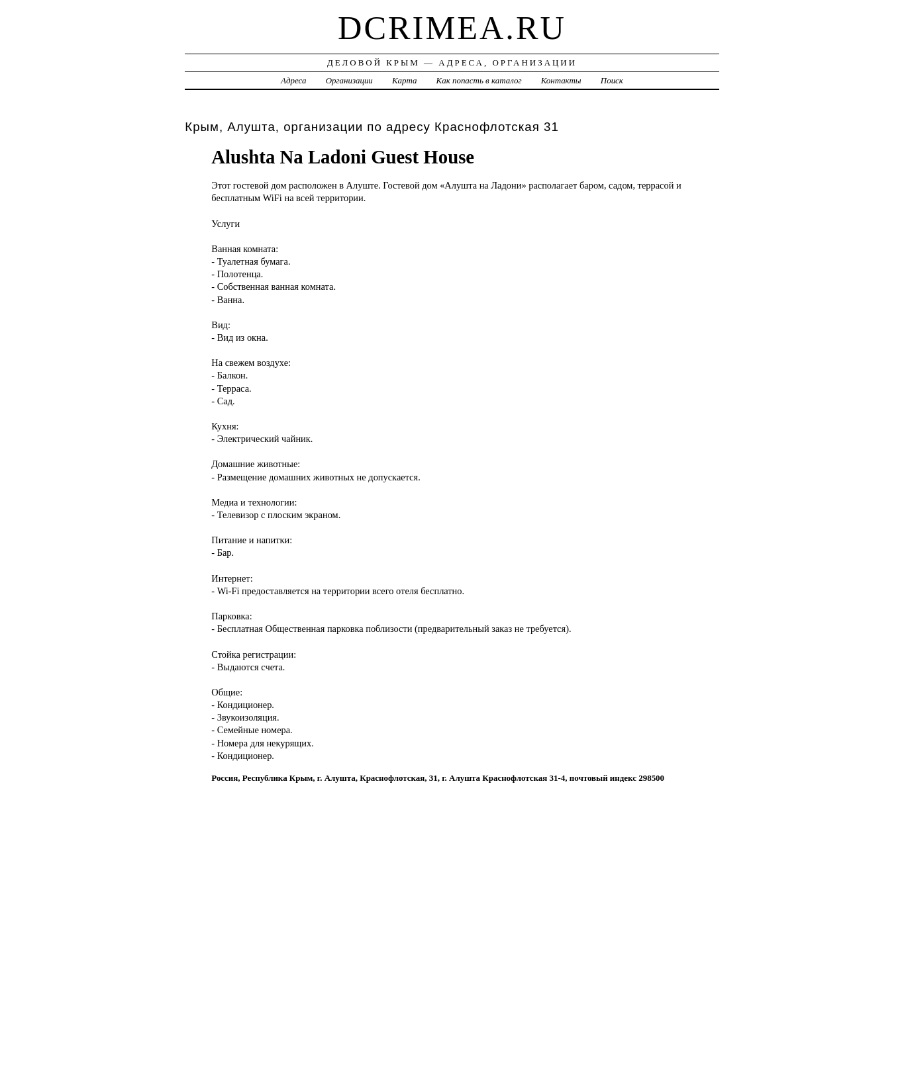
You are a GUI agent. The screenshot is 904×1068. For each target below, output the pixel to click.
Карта (404, 80)
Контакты (561, 80)
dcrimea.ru (452, 27)
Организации (349, 80)
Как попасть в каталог (479, 80)
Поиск (612, 80)
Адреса (293, 80)
